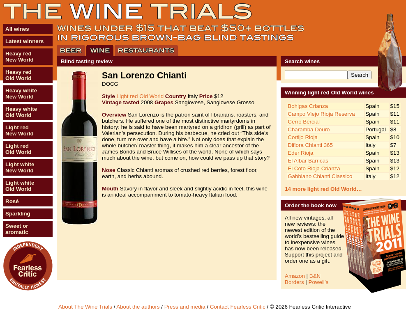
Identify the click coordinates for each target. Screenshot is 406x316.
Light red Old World (140, 96)
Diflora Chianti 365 (310, 145)
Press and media (184, 307)
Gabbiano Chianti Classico (320, 176)
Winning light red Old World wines (329, 92)
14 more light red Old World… (323, 189)
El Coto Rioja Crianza (314, 168)
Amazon (295, 276)
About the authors (137, 307)
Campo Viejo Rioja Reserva (321, 114)
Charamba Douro (309, 129)
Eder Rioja (300, 153)
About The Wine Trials (85, 307)
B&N (315, 276)
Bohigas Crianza (308, 106)
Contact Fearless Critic (237, 307)
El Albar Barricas (308, 161)
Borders (294, 282)
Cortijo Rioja (303, 137)
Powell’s (319, 282)
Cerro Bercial (304, 122)
